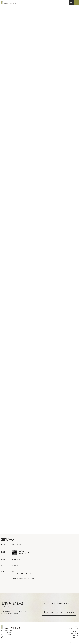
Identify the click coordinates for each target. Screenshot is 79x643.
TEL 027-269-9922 (6, 632)
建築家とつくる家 (73, 629)
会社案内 (75, 635)
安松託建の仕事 (73, 633)
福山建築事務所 (23, 553)
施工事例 (75, 631)
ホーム (76, 626)
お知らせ (75, 638)
